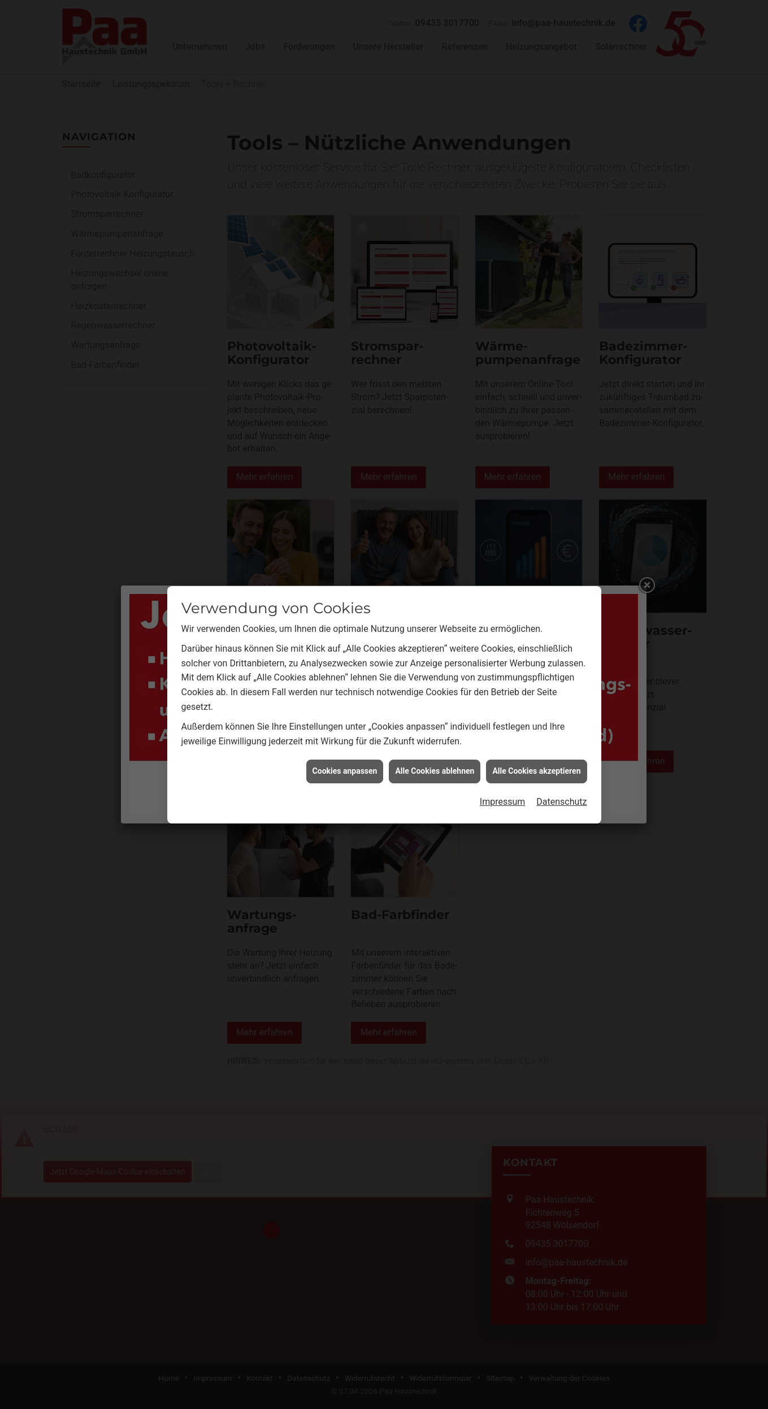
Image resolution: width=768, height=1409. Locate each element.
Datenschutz (561, 722)
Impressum (503, 722)
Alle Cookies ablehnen (434, 691)
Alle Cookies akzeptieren (536, 691)
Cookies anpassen (345, 691)
